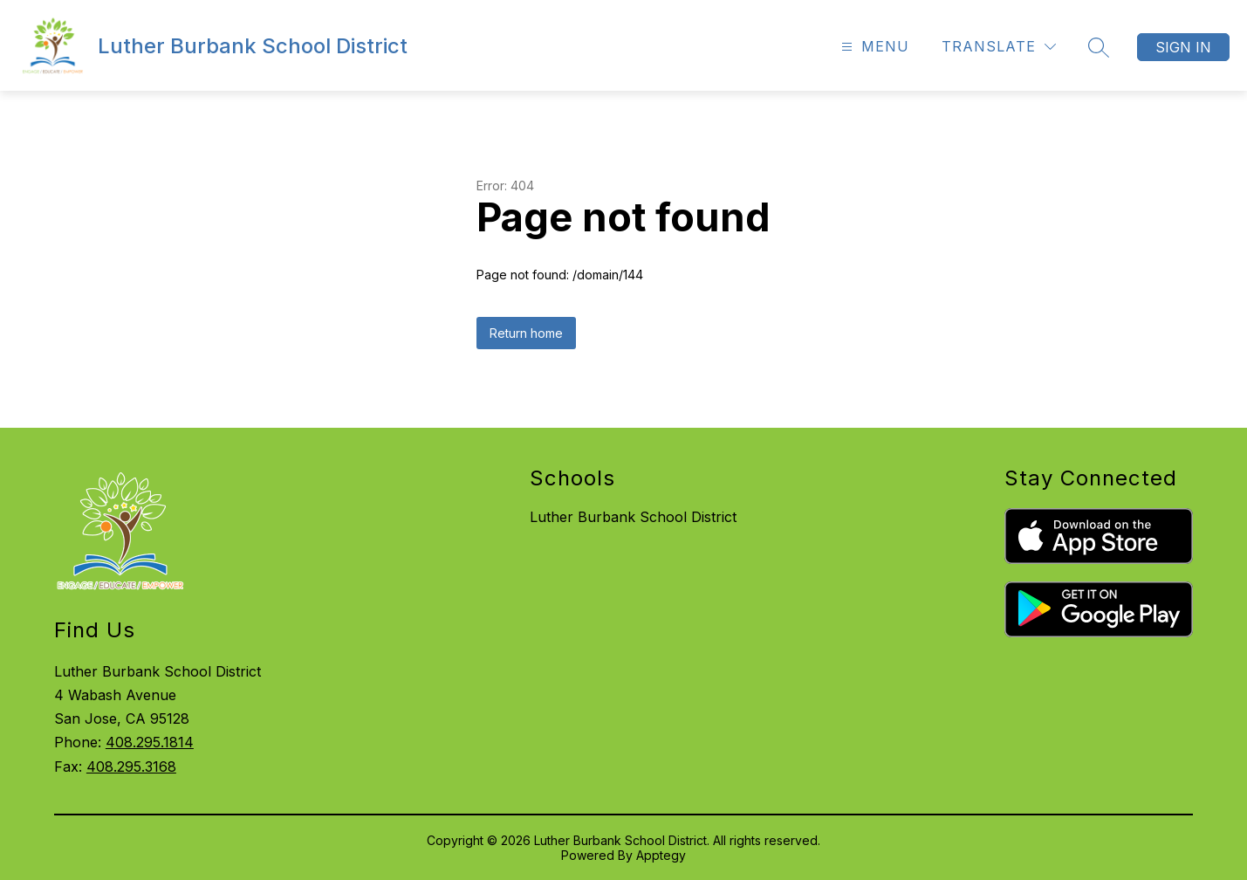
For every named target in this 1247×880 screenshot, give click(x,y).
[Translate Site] (998, 47)
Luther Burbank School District (633, 517)
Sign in (1183, 47)
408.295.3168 (131, 766)
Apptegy (661, 855)
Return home (526, 333)
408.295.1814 (150, 742)
